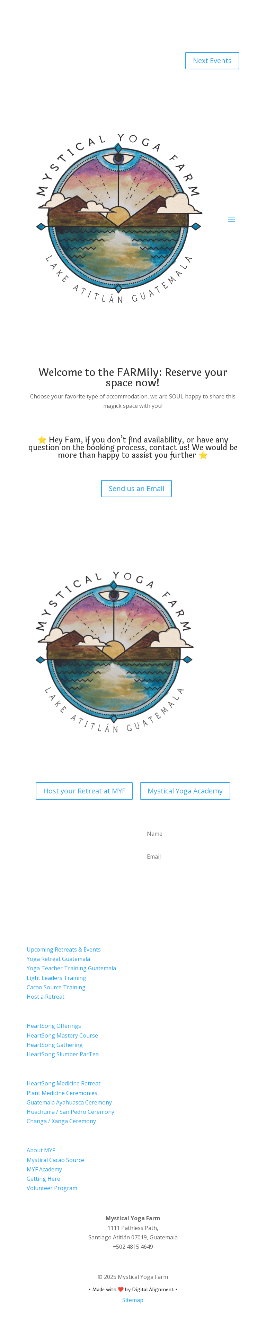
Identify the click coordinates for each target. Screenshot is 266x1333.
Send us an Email (136, 488)
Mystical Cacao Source (55, 1160)
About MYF (41, 1150)
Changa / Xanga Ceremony (61, 1121)
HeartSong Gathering (55, 1045)
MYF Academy (44, 1169)
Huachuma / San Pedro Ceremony (70, 1112)
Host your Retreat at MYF (84, 791)
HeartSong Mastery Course (62, 1035)
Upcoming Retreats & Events (64, 949)
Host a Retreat (45, 996)
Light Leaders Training (56, 978)
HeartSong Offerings (54, 1026)
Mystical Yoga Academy (185, 791)
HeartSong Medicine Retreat (63, 1083)
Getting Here (43, 1178)
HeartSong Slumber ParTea (63, 1054)
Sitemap (132, 1300)
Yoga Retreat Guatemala (58, 959)
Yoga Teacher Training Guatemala (71, 968)
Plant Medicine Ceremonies (62, 1093)
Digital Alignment (153, 1289)
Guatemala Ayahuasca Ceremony (69, 1102)
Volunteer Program (52, 1188)
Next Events (212, 60)
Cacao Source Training (56, 987)
